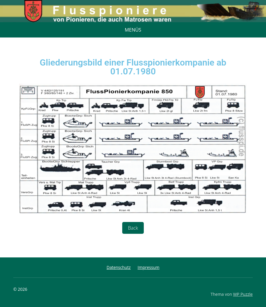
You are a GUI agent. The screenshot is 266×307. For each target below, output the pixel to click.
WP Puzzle (243, 294)
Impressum (148, 267)
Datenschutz (118, 267)
